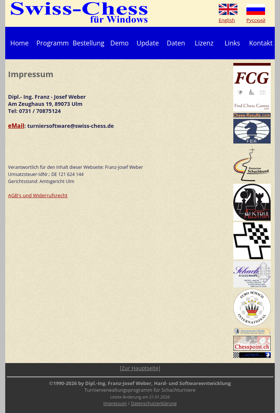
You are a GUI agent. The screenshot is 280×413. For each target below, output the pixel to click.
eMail (16, 126)
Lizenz (204, 42)
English (227, 20)
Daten (176, 42)
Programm (53, 42)
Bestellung (89, 42)
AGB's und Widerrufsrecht (38, 195)
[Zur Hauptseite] (140, 368)
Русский (255, 20)
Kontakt (261, 42)
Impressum (115, 403)
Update (148, 42)
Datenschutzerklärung (154, 403)
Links (232, 42)
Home (19, 42)
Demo (120, 42)
